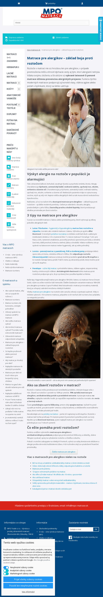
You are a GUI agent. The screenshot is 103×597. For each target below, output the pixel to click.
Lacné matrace (12, 75)
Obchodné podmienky (48, 528)
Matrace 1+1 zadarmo (12, 57)
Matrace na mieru (12, 270)
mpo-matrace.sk (33, 50)
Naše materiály (11, 264)
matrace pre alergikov (42, 292)
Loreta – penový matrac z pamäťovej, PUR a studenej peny (58, 251)
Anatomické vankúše (14, 97)
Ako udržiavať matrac (41, 477)
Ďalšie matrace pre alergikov (63, 452)
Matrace (12, 82)
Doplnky (11, 114)
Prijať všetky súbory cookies (28, 579)
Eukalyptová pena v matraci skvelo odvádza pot (51, 489)
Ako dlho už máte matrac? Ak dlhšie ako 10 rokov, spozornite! (57, 474)
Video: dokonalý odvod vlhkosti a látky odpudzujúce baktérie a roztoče (61, 466)
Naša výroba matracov (14, 267)
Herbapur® (13, 67)
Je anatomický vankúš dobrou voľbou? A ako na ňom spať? (14, 420)
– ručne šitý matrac (44, 268)
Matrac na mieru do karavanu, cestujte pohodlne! (13, 306)
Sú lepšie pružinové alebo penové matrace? (13, 354)
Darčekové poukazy (13, 131)
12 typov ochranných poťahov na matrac (48, 471)
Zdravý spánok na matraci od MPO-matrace (12, 315)
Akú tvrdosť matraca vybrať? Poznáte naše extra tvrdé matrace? (14, 330)
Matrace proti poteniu (41, 469)
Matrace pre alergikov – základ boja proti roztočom (15, 345)
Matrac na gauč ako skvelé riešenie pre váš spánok (14, 387)
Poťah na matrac (12, 122)
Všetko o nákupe (12, 261)
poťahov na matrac (59, 234)
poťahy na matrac (51, 414)
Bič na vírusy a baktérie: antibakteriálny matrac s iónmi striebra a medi (60, 463)
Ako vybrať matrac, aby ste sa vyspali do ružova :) (14, 293)
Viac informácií (28, 591)
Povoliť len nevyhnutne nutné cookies (28, 585)
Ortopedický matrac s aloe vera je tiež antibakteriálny (54, 480)
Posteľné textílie (12, 106)
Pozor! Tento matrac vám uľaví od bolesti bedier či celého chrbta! (14, 402)
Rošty (10, 88)
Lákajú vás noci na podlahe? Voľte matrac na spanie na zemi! (14, 411)
